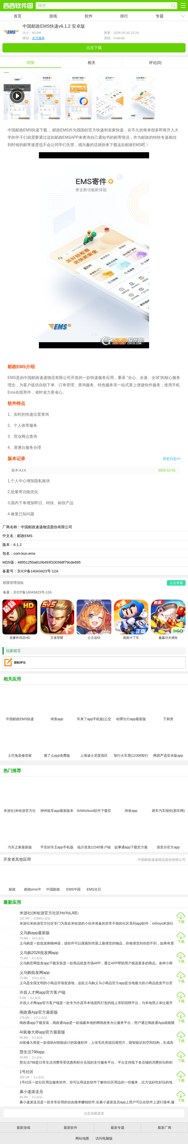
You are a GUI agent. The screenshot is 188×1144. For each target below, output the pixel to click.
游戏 (53, 16)
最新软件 (70, 1128)
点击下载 (94, 48)
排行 (124, 16)
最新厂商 (164, 1128)
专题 (160, 16)
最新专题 (117, 1128)
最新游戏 (23, 1128)
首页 (18, 16)
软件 (89, 16)
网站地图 (82, 1138)
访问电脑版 (104, 1138)
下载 (181, 922)
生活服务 (38, 38)
